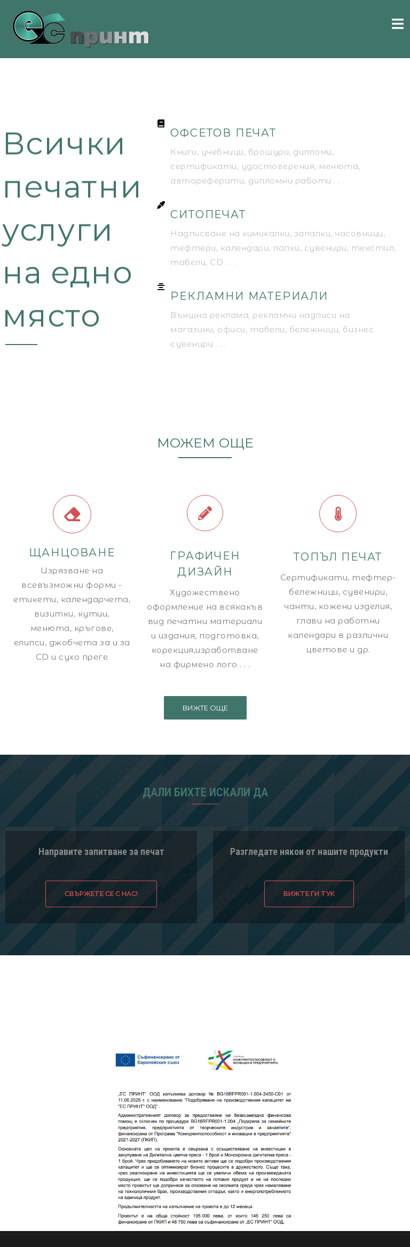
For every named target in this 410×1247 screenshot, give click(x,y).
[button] (205, 708)
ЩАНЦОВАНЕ (72, 552)
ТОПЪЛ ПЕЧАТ (338, 556)
